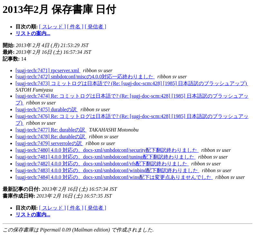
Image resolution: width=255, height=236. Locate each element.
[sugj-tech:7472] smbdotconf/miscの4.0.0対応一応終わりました (85, 76)
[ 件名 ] (75, 26)
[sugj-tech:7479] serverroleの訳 (49, 143)
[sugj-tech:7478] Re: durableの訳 (50, 136)
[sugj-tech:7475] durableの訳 (46, 109)
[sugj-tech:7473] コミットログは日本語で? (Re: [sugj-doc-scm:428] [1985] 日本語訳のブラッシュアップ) (131, 83)
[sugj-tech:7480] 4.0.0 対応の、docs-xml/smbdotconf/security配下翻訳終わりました (107, 150)
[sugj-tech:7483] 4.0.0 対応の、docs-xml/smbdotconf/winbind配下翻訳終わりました (107, 170)
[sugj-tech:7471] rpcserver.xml (47, 70)
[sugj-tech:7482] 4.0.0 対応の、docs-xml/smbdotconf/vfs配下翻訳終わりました (102, 163)
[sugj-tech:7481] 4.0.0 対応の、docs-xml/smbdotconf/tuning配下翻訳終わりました (105, 157)
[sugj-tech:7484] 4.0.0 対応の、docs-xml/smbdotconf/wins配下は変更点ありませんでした (114, 177)
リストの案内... (32, 33)
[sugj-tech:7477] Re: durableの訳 (50, 130)
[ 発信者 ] (95, 26)
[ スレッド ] (52, 26)
